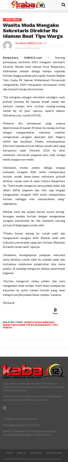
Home (9, 453)
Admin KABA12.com (30, 43)
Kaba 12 (21, 453)
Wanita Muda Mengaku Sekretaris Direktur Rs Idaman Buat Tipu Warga (30, 325)
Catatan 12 (36, 453)
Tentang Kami (54, 453)
